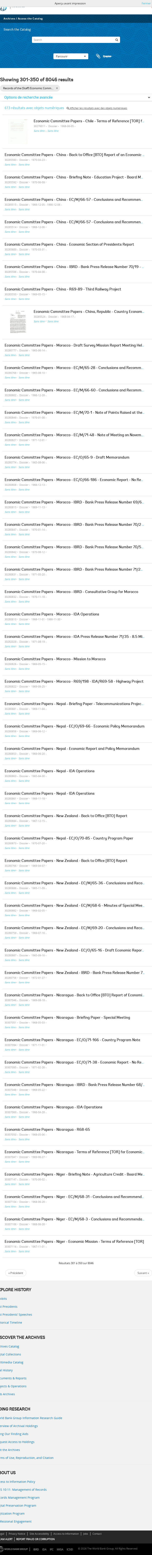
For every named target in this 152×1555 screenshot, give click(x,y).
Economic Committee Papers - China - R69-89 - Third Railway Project (63, 289)
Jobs (85, 1534)
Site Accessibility (39, 1534)
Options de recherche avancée (28, 97)
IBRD (36, 1549)
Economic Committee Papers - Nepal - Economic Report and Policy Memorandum (72, 749)
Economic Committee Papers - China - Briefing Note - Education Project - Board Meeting (78, 177)
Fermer (146, 3)
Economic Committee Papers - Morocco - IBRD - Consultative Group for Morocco (71, 592)
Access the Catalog (30, 18)
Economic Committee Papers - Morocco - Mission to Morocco (55, 659)
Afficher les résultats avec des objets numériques (97, 108)
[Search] (76, 40)
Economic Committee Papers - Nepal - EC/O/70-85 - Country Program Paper (69, 839)
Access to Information (66, 1534)
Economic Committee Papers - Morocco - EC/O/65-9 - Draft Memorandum (67, 458)
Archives (9, 18)
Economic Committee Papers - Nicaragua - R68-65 (47, 1130)
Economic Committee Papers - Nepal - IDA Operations (50, 771)
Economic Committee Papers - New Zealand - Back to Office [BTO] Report (66, 816)
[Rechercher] (117, 40)
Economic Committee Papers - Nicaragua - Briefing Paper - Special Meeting (67, 1018)
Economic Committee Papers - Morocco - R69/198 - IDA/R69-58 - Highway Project (74, 682)
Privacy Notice (17, 1534)
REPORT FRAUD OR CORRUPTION (35, 1539)
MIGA (60, 1549)
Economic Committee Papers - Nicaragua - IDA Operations (53, 1107)
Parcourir (71, 56)
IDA (44, 1549)
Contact (97, 1534)
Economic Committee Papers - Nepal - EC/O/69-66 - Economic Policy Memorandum (75, 727)
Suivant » (143, 1273)
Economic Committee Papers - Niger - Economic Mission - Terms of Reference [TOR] (74, 1242)
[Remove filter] (57, 88)
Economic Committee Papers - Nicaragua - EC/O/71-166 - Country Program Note (72, 1040)
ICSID (70, 1549)
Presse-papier (103, 56)
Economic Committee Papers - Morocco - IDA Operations (52, 614)
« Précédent (15, 1273)
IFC (51, 1549)
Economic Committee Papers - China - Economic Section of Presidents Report (69, 245)
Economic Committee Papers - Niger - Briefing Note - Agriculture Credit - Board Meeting (78, 1175)
